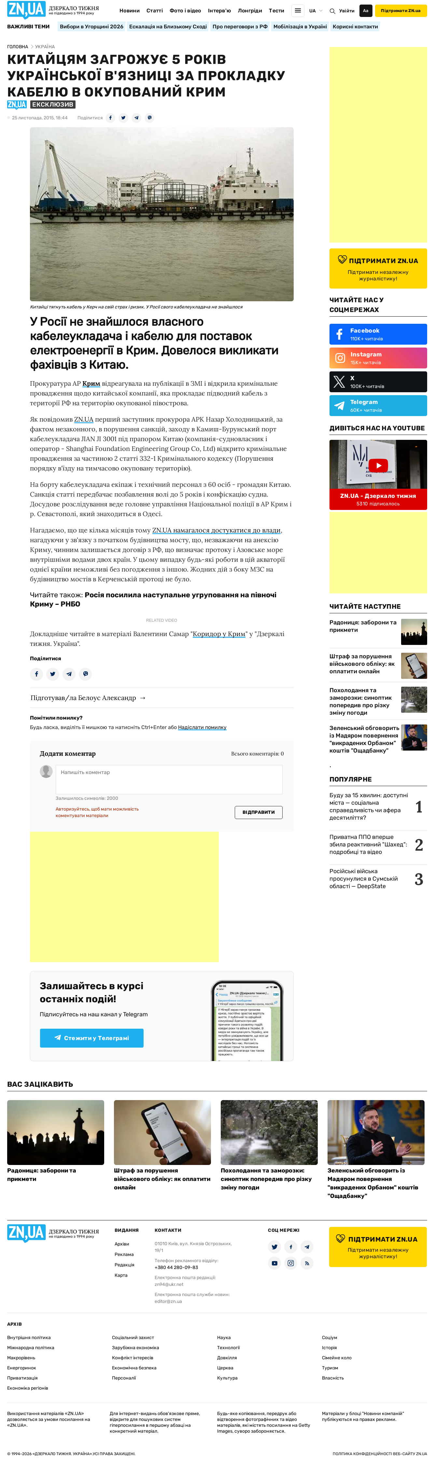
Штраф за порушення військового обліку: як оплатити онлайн (362, 664)
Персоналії (124, 1378)
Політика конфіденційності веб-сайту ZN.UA (380, 1454)
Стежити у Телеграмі (91, 1038)
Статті (155, 10)
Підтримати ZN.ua (401, 10)
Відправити (259, 812)
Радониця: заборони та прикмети (363, 626)
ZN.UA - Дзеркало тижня (378, 496)
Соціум (329, 1337)
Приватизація (22, 1378)
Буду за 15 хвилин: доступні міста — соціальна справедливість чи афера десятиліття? (368, 806)
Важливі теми (28, 26)
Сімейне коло (337, 1358)
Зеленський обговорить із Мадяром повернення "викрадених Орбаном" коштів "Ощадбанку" (364, 739)
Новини (129, 10)
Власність (333, 1378)
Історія (329, 1347)
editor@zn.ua (168, 1301)
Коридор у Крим (219, 634)
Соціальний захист (133, 1337)
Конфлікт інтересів (132, 1358)
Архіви (122, 1244)
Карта (121, 1275)
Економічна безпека (134, 1368)
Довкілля (227, 1358)
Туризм (330, 1368)
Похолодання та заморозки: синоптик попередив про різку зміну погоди (360, 701)
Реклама (124, 1254)
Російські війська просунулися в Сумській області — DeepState (363, 879)
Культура (227, 1378)
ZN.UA (83, 419)
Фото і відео (185, 10)
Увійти (347, 11)
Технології (228, 1347)
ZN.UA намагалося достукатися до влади (216, 530)
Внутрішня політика (29, 1337)
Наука (224, 1337)
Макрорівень (21, 1358)
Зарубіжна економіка (135, 1347)
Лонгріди (250, 10)
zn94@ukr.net (169, 1284)
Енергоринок (21, 1368)
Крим (91, 383)
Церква (225, 1368)
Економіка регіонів (27, 1388)
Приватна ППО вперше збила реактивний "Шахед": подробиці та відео (368, 844)
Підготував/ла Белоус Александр (83, 698)
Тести (277, 10)
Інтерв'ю (219, 10)
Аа (366, 10)
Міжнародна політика (30, 1347)
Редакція (124, 1265)
